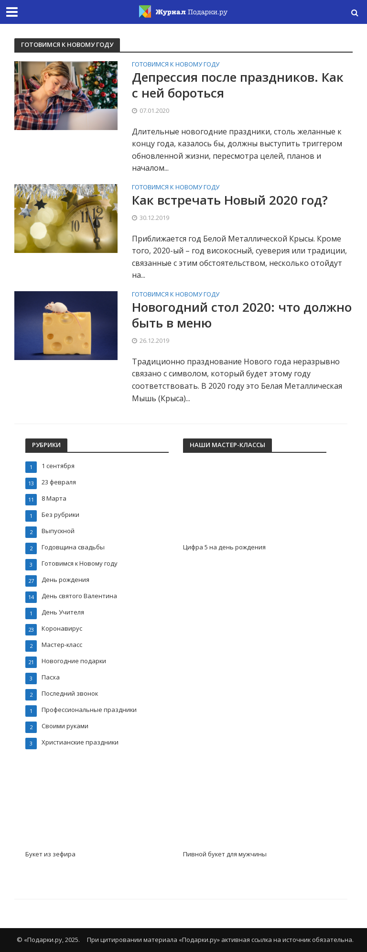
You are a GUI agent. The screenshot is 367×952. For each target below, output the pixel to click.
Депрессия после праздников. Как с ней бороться (238, 85)
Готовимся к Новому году (175, 64)
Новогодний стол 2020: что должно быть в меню (242, 315)
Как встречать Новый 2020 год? (230, 200)
